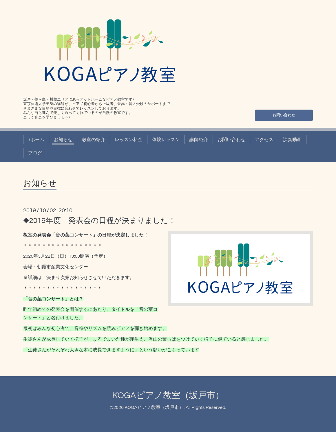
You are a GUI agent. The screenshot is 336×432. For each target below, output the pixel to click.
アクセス (264, 139)
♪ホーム (36, 139)
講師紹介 (198, 139)
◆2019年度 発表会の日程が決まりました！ (99, 220)
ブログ (35, 153)
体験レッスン (166, 139)
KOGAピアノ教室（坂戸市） (168, 395)
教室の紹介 (93, 139)
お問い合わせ (284, 114)
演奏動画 (292, 139)
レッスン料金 (129, 139)
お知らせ (63, 139)
